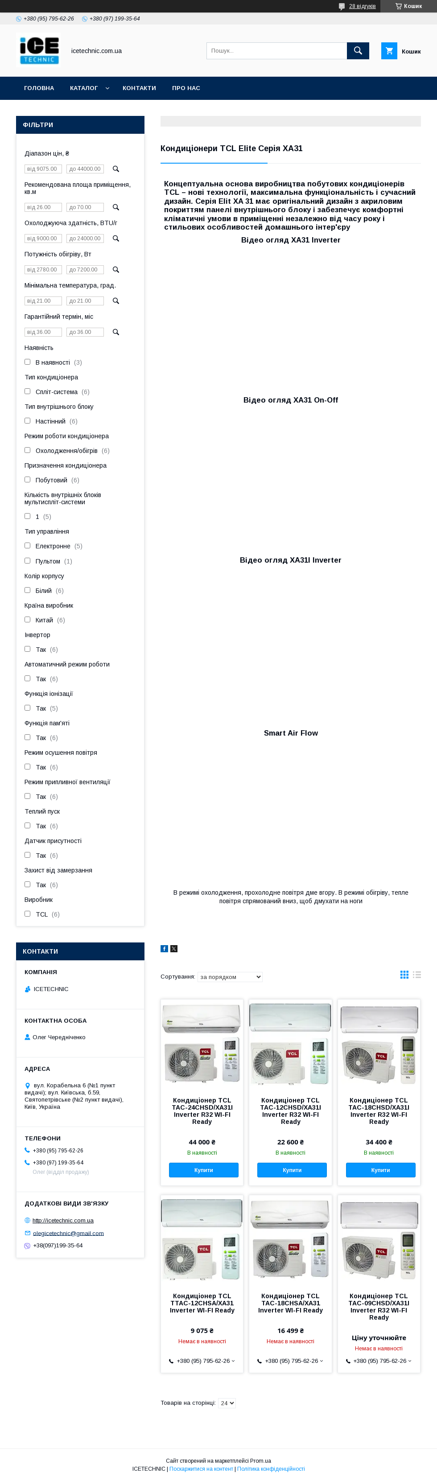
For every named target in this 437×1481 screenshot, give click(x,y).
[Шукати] (358, 50)
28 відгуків (362, 6)
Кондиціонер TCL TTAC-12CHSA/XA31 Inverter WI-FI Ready (202, 1303)
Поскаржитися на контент (201, 1469)
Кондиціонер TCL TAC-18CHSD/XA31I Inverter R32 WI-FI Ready (378, 1111)
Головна (39, 88)
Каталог (84, 88)
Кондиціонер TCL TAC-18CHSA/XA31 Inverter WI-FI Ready (290, 1303)
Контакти (139, 88)
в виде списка (417, 977)
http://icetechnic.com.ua (63, 1220)
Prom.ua (260, 1461)
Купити (203, 1170)
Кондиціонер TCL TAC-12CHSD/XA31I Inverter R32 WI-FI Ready (290, 1111)
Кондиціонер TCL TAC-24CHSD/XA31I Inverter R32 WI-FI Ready (202, 1111)
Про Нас (186, 88)
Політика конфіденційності (271, 1469)
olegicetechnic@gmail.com (68, 1233)
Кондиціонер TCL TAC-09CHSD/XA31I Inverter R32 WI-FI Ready (378, 1306)
